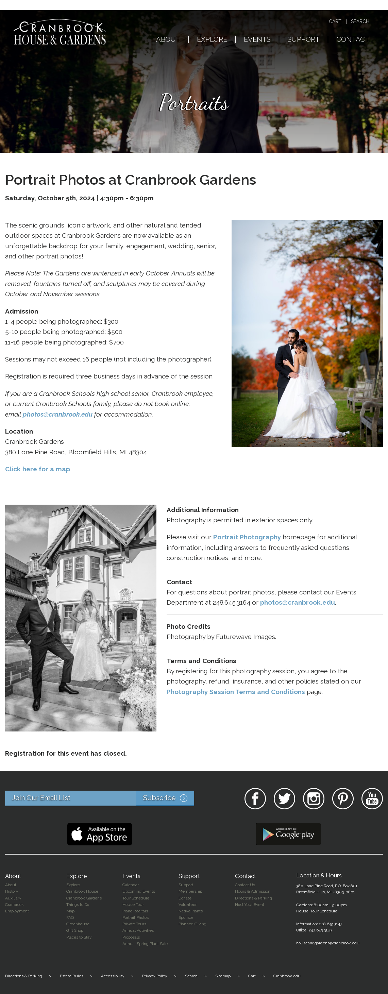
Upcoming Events (138, 891)
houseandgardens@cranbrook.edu (327, 943)
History (11, 891)
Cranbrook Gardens (84, 898)
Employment (17, 911)
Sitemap (223, 976)
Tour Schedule (135, 898)
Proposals (131, 937)
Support (303, 40)
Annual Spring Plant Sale (145, 943)
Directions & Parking (253, 898)
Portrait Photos (135, 917)
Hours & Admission (252, 891)
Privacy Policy (154, 976)
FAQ (70, 917)
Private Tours (134, 924)
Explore (212, 40)
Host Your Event (249, 904)
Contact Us (245, 884)
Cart (335, 21)
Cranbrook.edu (287, 976)
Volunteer (188, 904)
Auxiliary (13, 898)
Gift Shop (74, 930)
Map (70, 911)
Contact (352, 40)
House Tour (133, 904)
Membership (190, 891)
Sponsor (186, 917)
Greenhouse (77, 924)
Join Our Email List (103, 798)
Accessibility (112, 976)
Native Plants (191, 911)
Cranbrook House (82, 891)
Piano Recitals (135, 911)
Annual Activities (138, 930)
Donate (185, 898)
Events (257, 40)
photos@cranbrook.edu (57, 414)
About (168, 40)
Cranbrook (14, 904)
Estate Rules (71, 976)
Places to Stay (79, 937)
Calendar (130, 884)
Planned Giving (192, 924)
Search (360, 21)
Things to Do (77, 904)
